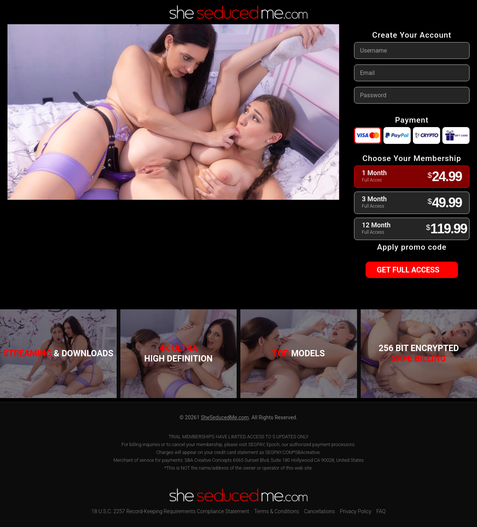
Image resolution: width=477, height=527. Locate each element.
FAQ (381, 511)
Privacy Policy (355, 511)
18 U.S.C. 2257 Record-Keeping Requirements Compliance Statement (170, 511)
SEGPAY (256, 444)
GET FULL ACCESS (411, 269)
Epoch (272, 444)
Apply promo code (411, 247)
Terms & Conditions (276, 511)
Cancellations (319, 511)
